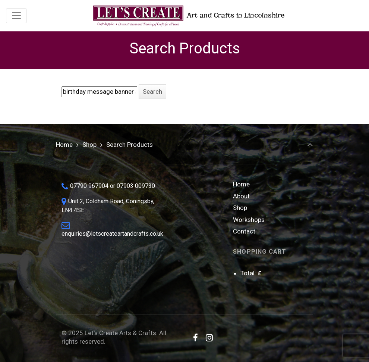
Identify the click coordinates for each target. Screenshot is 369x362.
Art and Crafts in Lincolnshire (188, 16)
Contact (244, 231)
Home (64, 144)
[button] (152, 91)
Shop (89, 144)
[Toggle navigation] (16, 15)
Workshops (249, 219)
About (241, 196)
